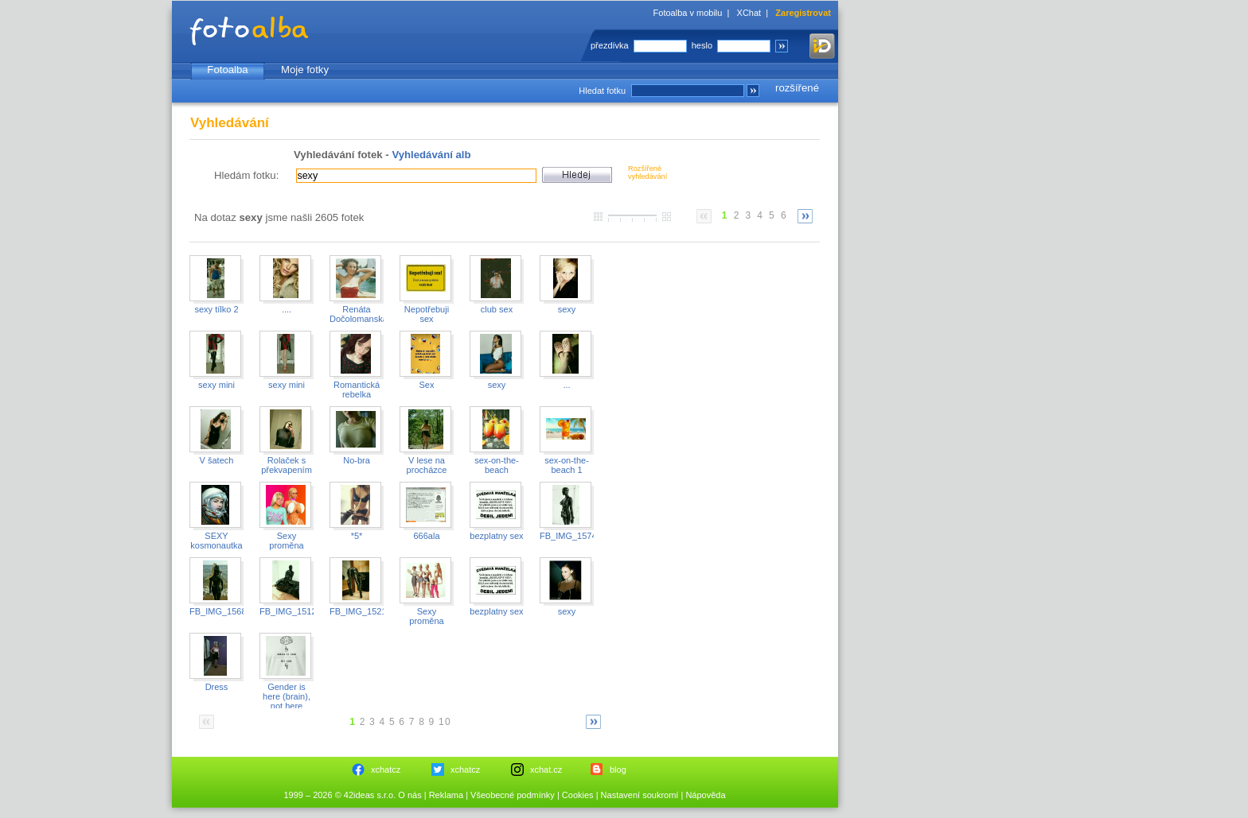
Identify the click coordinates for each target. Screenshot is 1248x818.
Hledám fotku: (246, 175)
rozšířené (797, 88)
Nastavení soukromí (640, 795)
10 (445, 721)
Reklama (446, 795)
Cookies (578, 795)
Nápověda (705, 795)
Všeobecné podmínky (512, 795)
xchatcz (385, 769)
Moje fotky (305, 70)
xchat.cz (546, 769)
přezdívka (610, 45)
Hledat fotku (602, 90)
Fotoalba (227, 70)
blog (618, 769)
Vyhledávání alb (431, 155)
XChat (749, 12)
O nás (409, 795)
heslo (702, 45)
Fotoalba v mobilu (688, 12)
